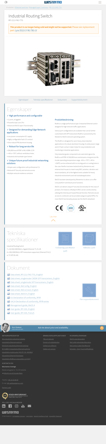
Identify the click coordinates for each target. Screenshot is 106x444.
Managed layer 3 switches (38, 7)
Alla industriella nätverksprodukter (13, 355)
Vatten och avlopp (49, 365)
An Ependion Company (19, 433)
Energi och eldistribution (51, 359)
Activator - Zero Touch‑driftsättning (81, 365)
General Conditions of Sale (41, 433)
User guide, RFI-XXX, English (26, 323)
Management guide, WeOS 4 (26, 320)
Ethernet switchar (21, 7)
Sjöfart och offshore (49, 362)
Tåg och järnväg (48, 355)
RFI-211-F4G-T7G (55, 7)
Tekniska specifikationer (42, 100)
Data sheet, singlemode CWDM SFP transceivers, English (38, 293)
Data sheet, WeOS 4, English (26, 308)
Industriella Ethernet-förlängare (12, 372)
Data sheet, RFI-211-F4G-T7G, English (30, 289)
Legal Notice (29, 433)
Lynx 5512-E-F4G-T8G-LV (26, 30)
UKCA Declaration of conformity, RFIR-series (33, 316)
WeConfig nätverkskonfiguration (80, 359)
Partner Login (6, 404)
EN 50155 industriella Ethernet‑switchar (15, 362)
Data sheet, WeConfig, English (27, 300)
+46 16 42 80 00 (13, 396)
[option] (53, 66)
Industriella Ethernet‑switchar (12, 359)
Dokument (63, 100)
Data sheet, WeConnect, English (28, 304)
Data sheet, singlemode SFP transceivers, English (35, 297)
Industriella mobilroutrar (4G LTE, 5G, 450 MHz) (17, 369)
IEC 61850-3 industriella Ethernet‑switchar (16, 365)
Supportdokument (82, 100)
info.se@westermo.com (15, 400)
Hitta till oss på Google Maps (13, 390)
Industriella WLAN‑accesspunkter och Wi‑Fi (16, 375)
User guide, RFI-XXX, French (26, 327)
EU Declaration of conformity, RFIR (29, 312)
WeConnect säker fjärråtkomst (80, 362)
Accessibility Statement (55, 433)
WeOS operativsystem (77, 355)
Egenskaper (21, 100)
